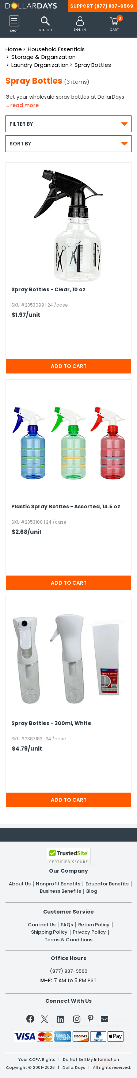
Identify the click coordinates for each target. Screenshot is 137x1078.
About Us (20, 884)
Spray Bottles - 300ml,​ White (51, 723)
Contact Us (42, 925)
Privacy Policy (89, 932)
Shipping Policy (49, 932)
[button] (80, 24)
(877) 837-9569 (113, 6)
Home (13, 49)
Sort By (68, 143)
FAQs (67, 925)
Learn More (75, 1061)
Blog (91, 891)
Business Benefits (60, 891)
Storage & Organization (43, 57)
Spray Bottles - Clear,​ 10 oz (48, 289)
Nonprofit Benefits (58, 884)
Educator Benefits (107, 884)
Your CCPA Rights (36, 1059)
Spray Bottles (93, 65)
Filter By (68, 123)
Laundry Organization (40, 65)
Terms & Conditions (68, 940)
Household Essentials (56, 49)
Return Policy (94, 925)
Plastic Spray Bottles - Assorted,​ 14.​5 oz (65, 506)
